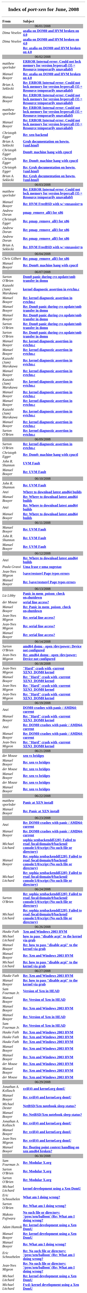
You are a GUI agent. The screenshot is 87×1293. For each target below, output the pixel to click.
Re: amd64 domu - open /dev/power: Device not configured (50, 657)
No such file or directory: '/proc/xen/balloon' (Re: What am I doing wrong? (49, 1216)
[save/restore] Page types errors (46, 573)
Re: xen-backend (35, 135)
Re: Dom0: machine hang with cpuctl (50, 161)
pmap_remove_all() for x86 (43, 212)
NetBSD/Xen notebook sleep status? (49, 1106)
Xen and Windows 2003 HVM (45, 931)
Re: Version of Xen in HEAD (44, 999)
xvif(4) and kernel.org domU (44, 1089)
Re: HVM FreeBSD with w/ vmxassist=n (53, 204)
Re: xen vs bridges (36, 762)
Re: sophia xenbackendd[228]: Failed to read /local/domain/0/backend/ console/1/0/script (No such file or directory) (52, 862)
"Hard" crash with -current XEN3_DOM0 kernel (43, 670)
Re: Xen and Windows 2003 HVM (48, 955)
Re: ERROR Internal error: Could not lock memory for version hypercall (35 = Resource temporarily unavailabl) (52, 86)
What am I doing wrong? (41, 1197)
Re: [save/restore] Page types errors (49, 582)
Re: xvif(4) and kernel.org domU (47, 1097)
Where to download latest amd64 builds (52, 492)
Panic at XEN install (38, 802)
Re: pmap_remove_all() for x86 (46, 221)
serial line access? (36, 602)
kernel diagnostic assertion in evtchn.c (51, 289)
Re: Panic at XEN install (41, 811)
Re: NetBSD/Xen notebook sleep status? (52, 1114)
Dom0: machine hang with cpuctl (47, 152)
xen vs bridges (33, 755)
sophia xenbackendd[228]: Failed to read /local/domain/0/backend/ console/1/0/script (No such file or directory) (49, 845)
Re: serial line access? (39, 617)
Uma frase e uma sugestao (42, 567)
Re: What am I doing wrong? (44, 1206)
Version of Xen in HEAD (41, 991)
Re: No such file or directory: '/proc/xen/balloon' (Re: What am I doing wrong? (49, 1255)
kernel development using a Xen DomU (52, 1188)
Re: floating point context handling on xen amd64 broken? (51, 1149)
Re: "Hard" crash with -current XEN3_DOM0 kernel (46, 679)
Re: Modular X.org (37, 1162)
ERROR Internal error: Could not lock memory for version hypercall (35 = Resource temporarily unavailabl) (52, 65)
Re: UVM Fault (34, 472)
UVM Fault (31, 463)
